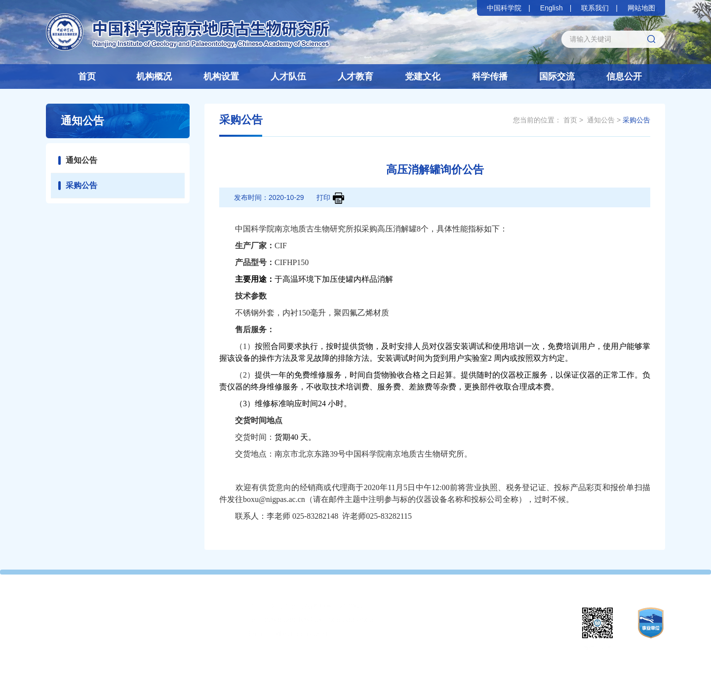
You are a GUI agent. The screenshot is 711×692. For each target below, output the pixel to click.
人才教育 (355, 76)
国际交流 (557, 76)
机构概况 (154, 76)
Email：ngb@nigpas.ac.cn (289, 634)
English (551, 8)
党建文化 (422, 76)
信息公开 (624, 76)
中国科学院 (504, 8)
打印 (330, 198)
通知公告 (81, 160)
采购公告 (81, 185)
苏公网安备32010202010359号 (478, 677)
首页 (87, 76)
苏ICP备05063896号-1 (394, 677)
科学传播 (490, 76)
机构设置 (221, 76)
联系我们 (595, 8)
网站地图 (641, 8)
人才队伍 (288, 76)
